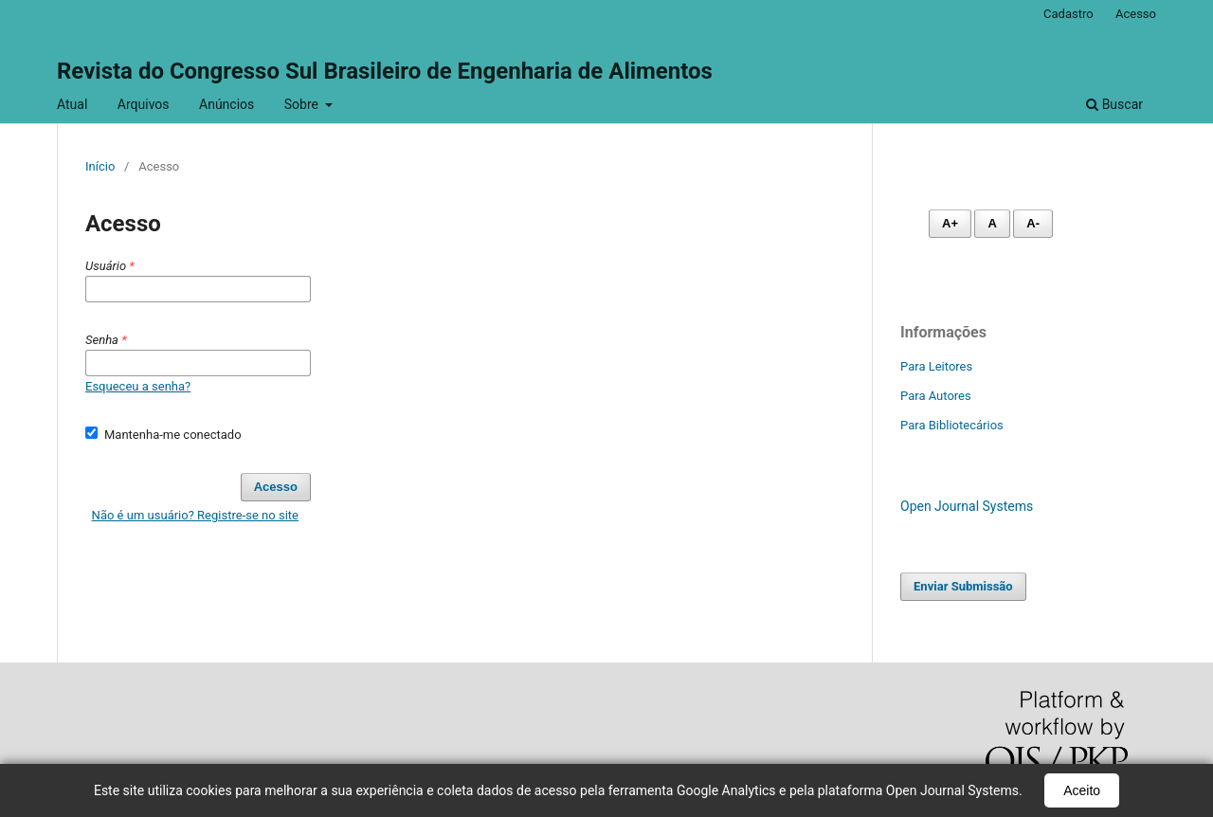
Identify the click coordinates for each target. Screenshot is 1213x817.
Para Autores (935, 396)
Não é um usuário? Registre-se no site (195, 515)
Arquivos (144, 104)
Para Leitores (936, 366)
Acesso (1135, 14)
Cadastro (1068, 14)
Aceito (1081, 790)
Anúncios (226, 104)
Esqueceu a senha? (137, 386)
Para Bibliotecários (952, 425)
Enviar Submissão (963, 586)
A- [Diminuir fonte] (1033, 223)
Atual (72, 104)
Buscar (1114, 104)
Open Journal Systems (966, 506)
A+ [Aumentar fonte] (950, 223)
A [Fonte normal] (991, 223)
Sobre (303, 104)
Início (100, 166)
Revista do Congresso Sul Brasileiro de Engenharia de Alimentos (385, 71)
